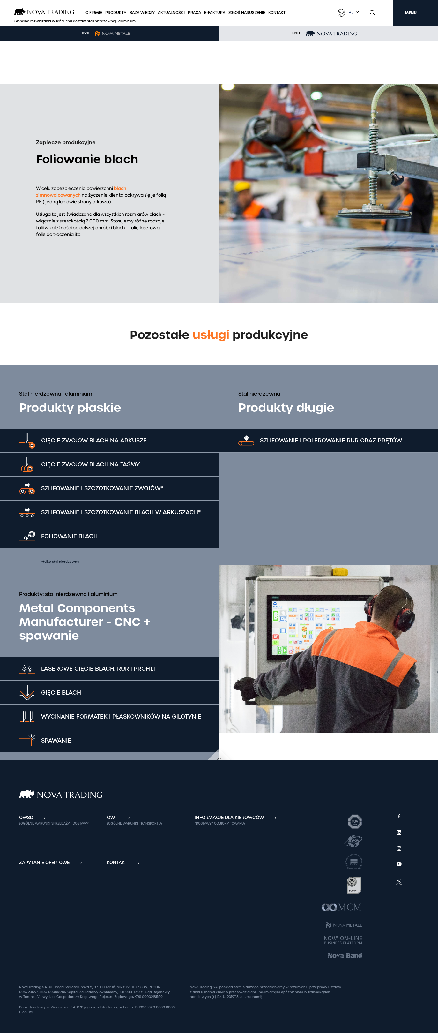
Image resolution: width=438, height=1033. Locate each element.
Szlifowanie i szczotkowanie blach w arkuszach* (121, 512)
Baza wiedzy (142, 12)
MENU (416, 13)
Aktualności (171, 12)
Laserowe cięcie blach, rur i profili (98, 668)
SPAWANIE (56, 740)
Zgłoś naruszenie (246, 12)
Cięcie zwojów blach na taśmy (90, 464)
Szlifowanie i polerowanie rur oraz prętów (332, 440)
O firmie (93, 12)
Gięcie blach (61, 692)
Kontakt (277, 12)
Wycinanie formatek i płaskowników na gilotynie (121, 716)
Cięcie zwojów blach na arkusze (94, 440)
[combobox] (352, 12)
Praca (194, 12)
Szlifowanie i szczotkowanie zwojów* (102, 488)
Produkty (115, 12)
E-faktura (214, 12)
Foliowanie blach (69, 536)
